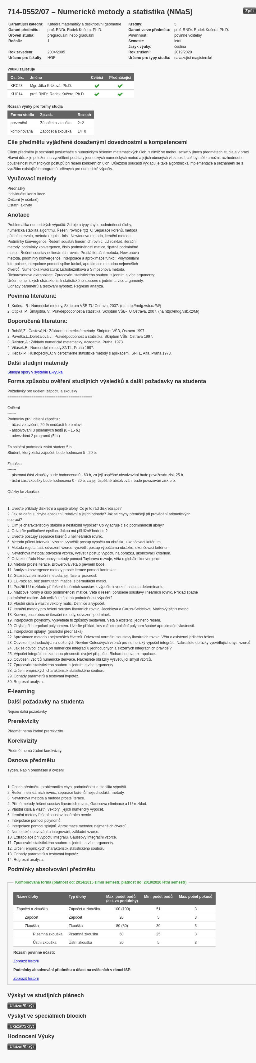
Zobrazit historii (26, 961)
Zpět (249, 10)
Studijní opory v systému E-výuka (34, 372)
